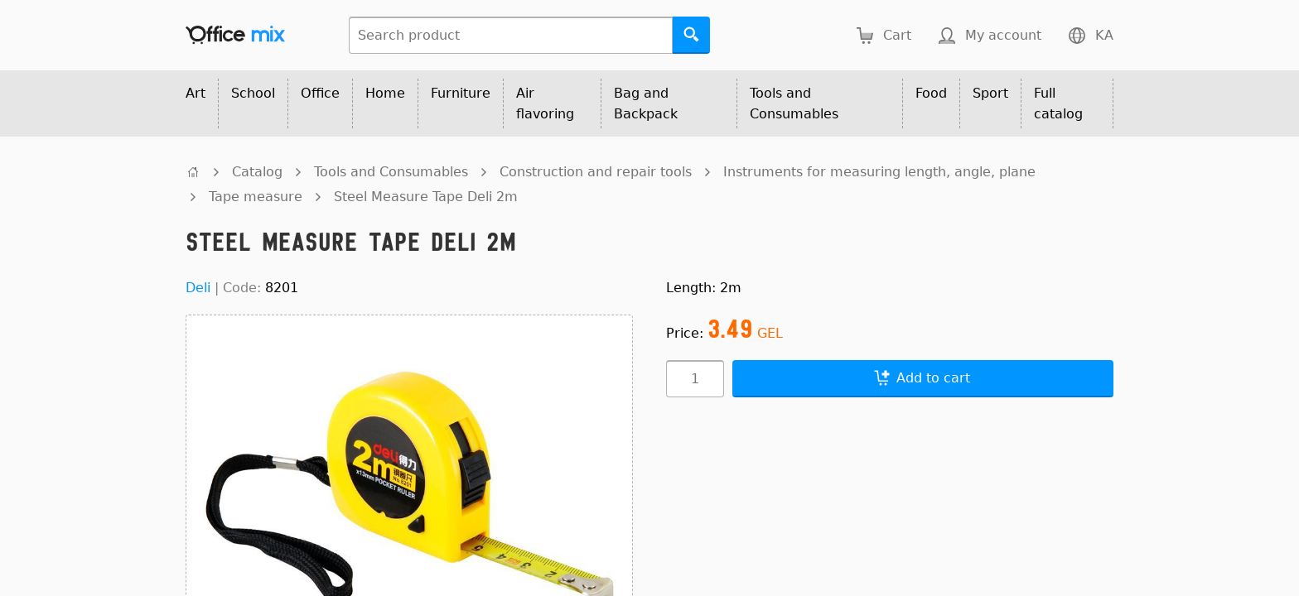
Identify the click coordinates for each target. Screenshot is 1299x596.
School (253, 93)
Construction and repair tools (596, 172)
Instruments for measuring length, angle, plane (879, 172)
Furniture (460, 93)
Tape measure (255, 196)
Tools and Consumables (794, 103)
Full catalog (1058, 103)
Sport (990, 93)
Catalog (257, 172)
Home (385, 93)
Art (195, 93)
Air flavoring (545, 103)
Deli (198, 288)
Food (931, 93)
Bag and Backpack (646, 103)
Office (320, 93)
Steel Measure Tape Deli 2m (426, 196)
